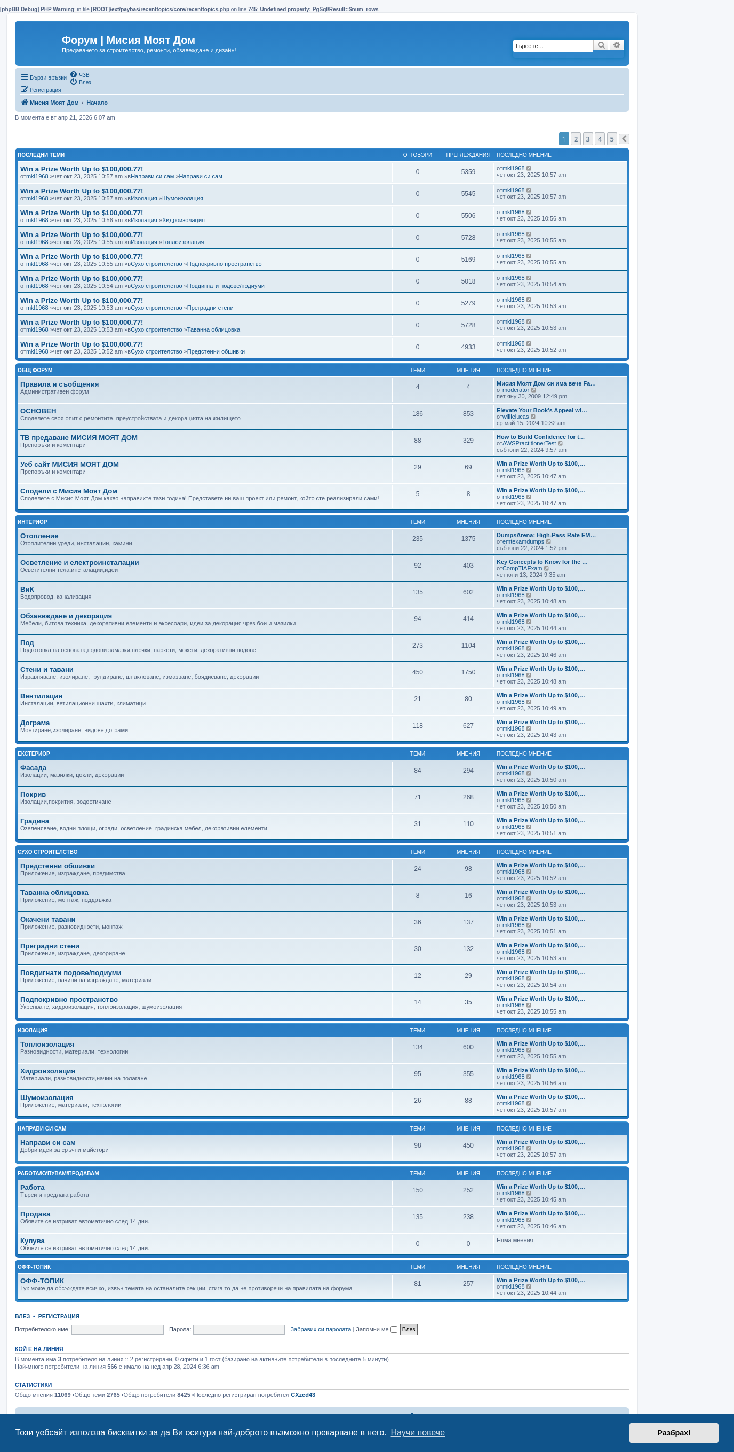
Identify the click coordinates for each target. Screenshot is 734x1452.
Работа (32, 1187)
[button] (624, 139)
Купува (32, 1241)
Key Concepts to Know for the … (542, 562)
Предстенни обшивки (216, 351)
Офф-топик (34, 1267)
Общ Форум (35, 370)
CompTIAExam (522, 568)
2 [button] (576, 139)
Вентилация (41, 696)
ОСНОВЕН (38, 411)
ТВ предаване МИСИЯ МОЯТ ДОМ (79, 438)
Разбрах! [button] (674, 1433)
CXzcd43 (303, 1395)
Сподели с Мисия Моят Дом (68, 491)
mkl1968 (37, 176)
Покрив (33, 794)
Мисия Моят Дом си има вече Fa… (546, 383)
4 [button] (600, 139)
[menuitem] (79, 74)
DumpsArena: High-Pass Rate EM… (546, 535)
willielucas (515, 416)
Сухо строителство (156, 264)
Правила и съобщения (59, 384)
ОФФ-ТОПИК (42, 1281)
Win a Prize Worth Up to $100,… (541, 463)
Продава (35, 1214)
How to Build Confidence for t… (541, 437)
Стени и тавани (47, 669)
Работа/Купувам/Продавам (58, 1173)
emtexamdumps (523, 541)
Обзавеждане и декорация (66, 616)
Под (27, 643)
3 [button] (588, 139)
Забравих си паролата (320, 1329)
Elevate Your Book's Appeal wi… (542, 410)
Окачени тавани (48, 919)
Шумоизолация (182, 198)
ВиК (27, 589)
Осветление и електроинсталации (79, 563)
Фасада (33, 768)
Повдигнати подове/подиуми (226, 285)
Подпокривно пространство (224, 264)
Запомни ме (376, 1329)
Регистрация (59, 1316)
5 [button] (612, 139)
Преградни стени (210, 307)
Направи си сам (152, 176)
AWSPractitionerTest (529, 443)
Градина (34, 821)
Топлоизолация (183, 242)
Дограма (35, 723)
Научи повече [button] (418, 1432)
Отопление (39, 536)
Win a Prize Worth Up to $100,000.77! (81, 169)
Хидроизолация (183, 220)
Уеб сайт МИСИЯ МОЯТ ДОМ (69, 464)
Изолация (144, 198)
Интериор (32, 522)
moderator (515, 390)
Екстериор (34, 754)
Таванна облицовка (213, 329)
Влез (22, 1316)
